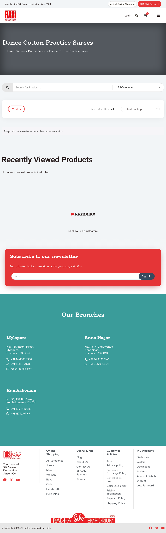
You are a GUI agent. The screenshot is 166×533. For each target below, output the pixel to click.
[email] (79, 276)
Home (10, 51)
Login (127, 15)
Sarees (20, 51)
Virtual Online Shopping (122, 4)
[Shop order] (140, 109)
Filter (16, 109)
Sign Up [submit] (146, 276)
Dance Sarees (37, 51)
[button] (158, 15)
